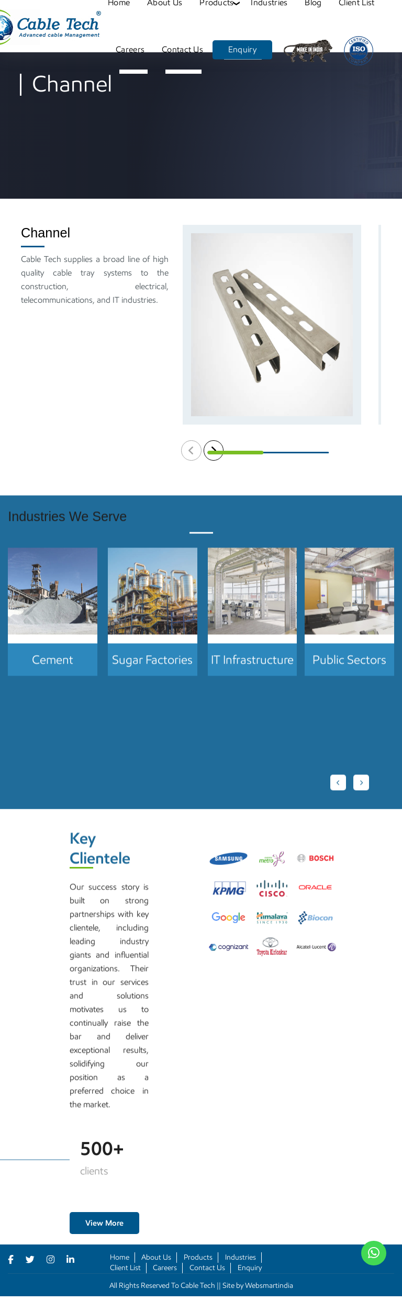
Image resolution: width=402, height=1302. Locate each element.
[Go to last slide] (338, 793)
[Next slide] (361, 793)
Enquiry (242, 49)
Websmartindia (269, 1285)
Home (119, 1257)
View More (104, 1223)
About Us (156, 1257)
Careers (130, 49)
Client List (125, 1267)
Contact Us (182, 49)
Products (198, 1257)
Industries (240, 1257)
